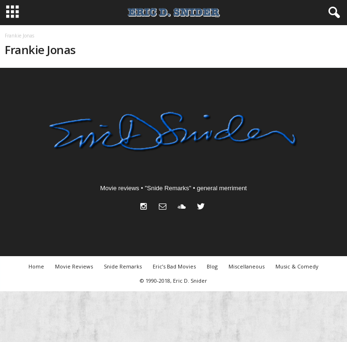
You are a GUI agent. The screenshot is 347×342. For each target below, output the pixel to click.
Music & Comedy (297, 266)
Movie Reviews (74, 266)
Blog (212, 266)
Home (36, 266)
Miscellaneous (246, 266)
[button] (332, 12)
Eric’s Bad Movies (174, 266)
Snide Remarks (123, 266)
